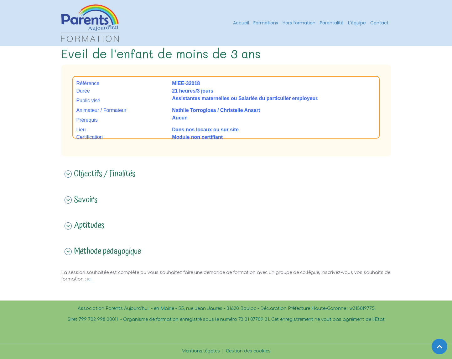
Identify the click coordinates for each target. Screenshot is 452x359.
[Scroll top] (439, 346)
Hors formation (299, 23)
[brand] (91, 23)
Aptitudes (84, 226)
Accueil (241, 23)
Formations (265, 23)
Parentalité (332, 23)
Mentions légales (200, 351)
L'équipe (357, 23)
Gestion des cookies (248, 351)
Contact (379, 23)
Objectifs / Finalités (100, 174)
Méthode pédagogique (103, 252)
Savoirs (81, 200)
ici (90, 279)
